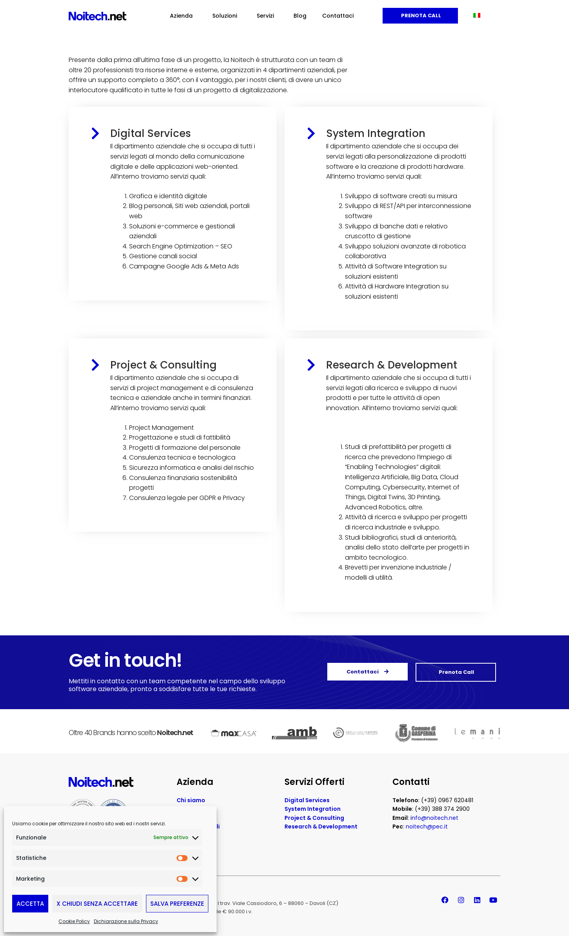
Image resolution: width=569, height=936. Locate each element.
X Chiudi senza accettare (97, 904)
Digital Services (150, 133)
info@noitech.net (434, 815)
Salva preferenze (177, 904)
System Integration (375, 133)
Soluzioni (226, 16)
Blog (300, 16)
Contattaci (338, 16)
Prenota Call (420, 15)
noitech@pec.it (427, 823)
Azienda (183, 16)
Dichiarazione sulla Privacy (126, 921)
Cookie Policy (74, 921)
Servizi (267, 16)
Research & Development (391, 365)
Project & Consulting (163, 365)
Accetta (30, 904)
